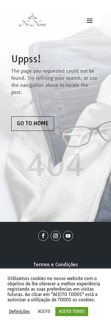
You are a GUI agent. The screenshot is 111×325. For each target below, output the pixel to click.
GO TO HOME (33, 123)
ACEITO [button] (44, 311)
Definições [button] (19, 311)
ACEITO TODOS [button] (72, 311)
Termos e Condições (55, 264)
